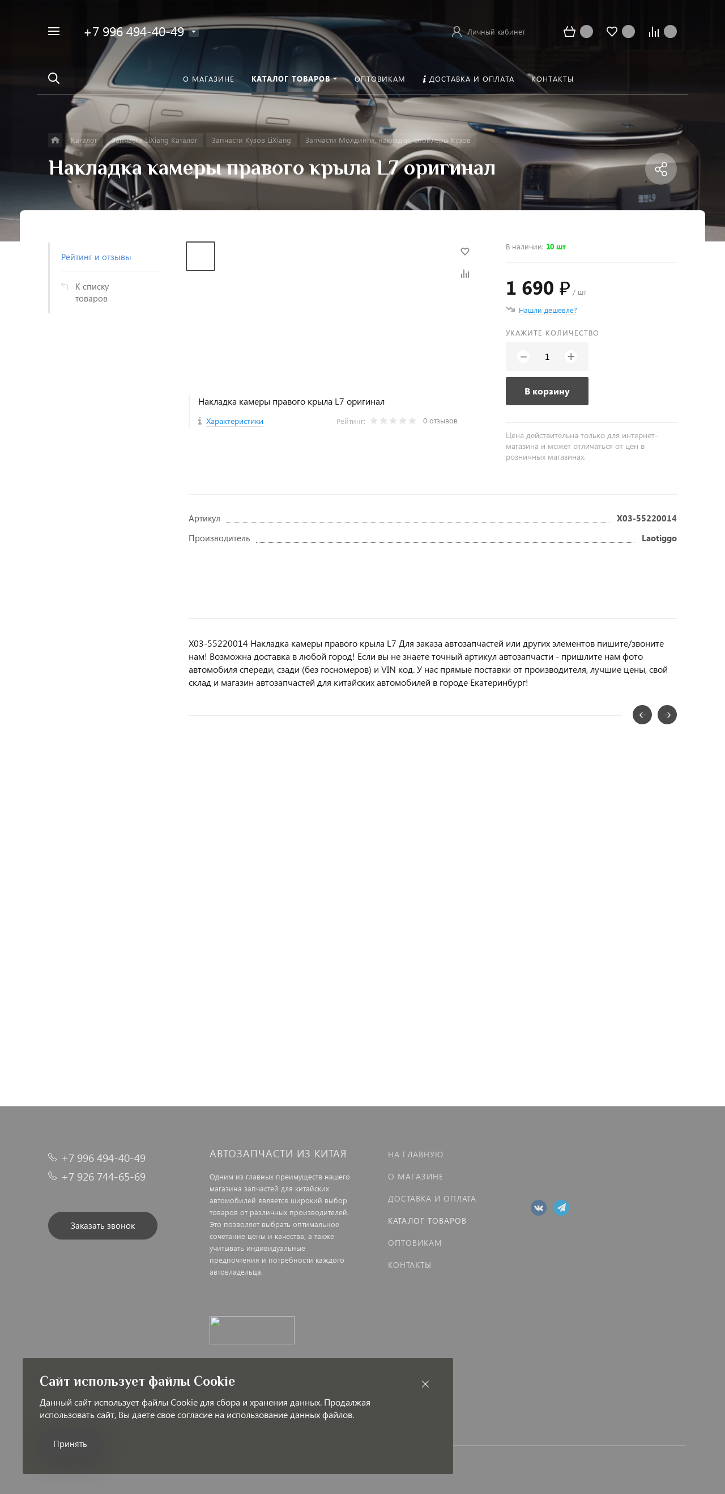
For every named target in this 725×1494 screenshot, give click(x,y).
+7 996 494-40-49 (133, 31)
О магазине (415, 1176)
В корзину (547, 391)
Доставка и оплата (432, 1198)
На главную (415, 1154)
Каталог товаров (427, 1220)
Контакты (410, 1264)
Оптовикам (415, 1242)
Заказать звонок (103, 1225)
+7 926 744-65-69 (103, 1176)
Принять (70, 1443)
